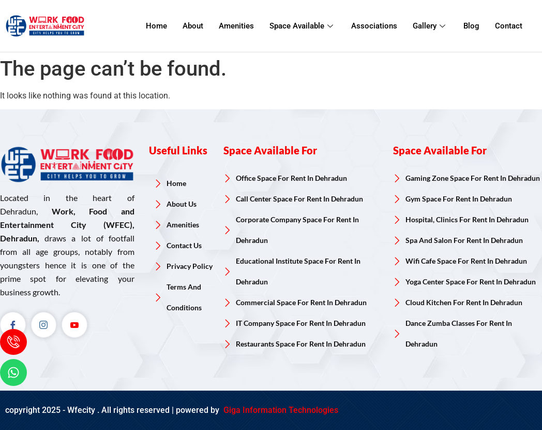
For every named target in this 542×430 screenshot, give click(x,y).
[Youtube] (75, 325)
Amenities (236, 26)
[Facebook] (13, 325)
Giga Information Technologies (279, 410)
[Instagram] (44, 325)
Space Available (302, 26)
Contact (508, 26)
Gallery (430, 26)
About (193, 26)
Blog (471, 26)
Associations (374, 26)
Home (156, 26)
